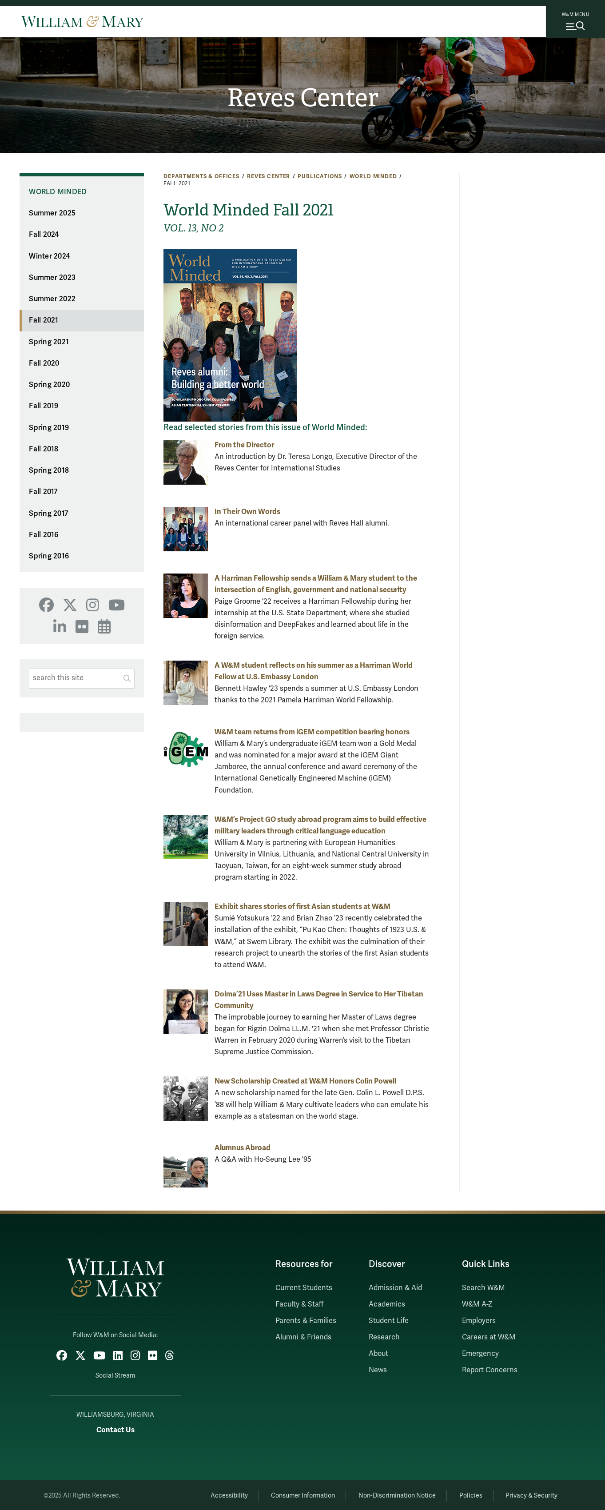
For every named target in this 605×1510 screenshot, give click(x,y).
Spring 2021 (49, 342)
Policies (466, 1494)
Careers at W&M (489, 1337)
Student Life (389, 1320)
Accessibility (217, 1494)
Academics (387, 1304)
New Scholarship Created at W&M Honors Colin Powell (305, 1081)
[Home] (82, 21)
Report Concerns (489, 1370)
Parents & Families (305, 1320)
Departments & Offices (201, 176)
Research (384, 1337)
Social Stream (115, 1374)
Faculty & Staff (299, 1304)
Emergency (480, 1353)
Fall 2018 (43, 449)
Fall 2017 (43, 491)
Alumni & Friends (303, 1337)
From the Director (244, 445)
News (378, 1370)
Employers (479, 1320)
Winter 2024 (49, 256)
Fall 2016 (43, 534)
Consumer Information (294, 1494)
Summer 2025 (52, 213)
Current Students (303, 1287)
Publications (320, 176)
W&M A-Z (477, 1304)
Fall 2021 (43, 320)
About (378, 1353)
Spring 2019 (49, 427)
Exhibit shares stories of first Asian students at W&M (302, 906)
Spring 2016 (49, 556)
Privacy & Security (531, 1494)
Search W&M (483, 1287)
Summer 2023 (52, 277)
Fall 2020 (44, 363)
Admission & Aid (395, 1287)
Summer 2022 (52, 299)
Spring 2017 (48, 513)
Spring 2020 (49, 384)
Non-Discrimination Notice (390, 1494)
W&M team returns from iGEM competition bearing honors (312, 732)
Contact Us (115, 1428)
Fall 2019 (43, 406)
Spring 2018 (49, 470)
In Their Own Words (247, 511)
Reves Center (302, 98)
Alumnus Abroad (243, 1147)
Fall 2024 (44, 234)
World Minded (373, 176)
